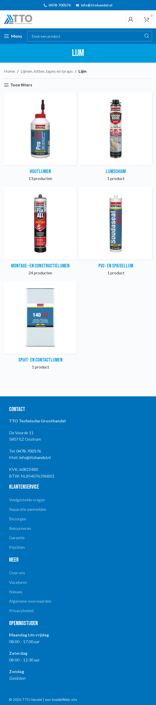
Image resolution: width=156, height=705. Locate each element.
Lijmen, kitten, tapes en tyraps (47, 71)
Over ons (17, 572)
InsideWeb (61, 699)
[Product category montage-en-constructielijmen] (40, 233)
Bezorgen (17, 518)
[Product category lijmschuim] (115, 138)
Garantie (17, 537)
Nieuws (15, 591)
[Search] (89, 36)
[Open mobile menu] (13, 36)
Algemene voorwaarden (30, 601)
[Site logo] (18, 18)
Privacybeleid (21, 610)
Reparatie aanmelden (27, 509)
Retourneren (20, 528)
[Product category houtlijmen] (40, 138)
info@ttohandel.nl (96, 5)
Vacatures (18, 582)
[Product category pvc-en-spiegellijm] (115, 233)
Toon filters (21, 85)
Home (9, 71)
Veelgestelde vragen (27, 499)
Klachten (17, 547)
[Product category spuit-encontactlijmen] (40, 327)
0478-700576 (60, 5)
